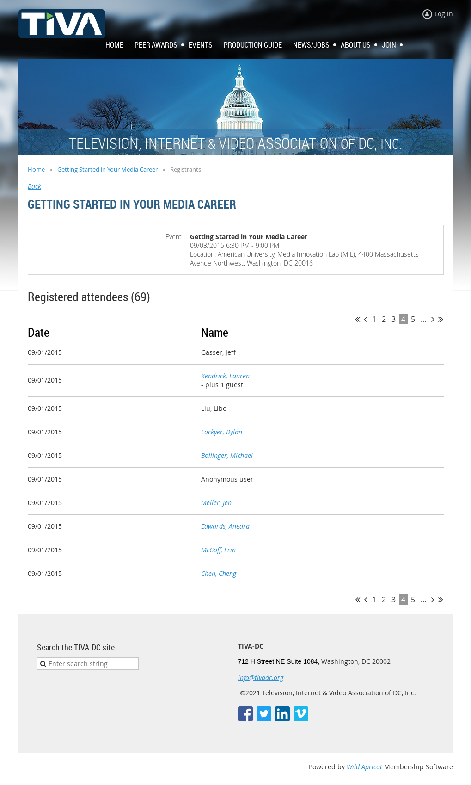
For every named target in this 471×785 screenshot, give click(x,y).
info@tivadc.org (260, 677)
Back (34, 186)
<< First (357, 319)
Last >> (440, 319)
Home (36, 169)
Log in (443, 13)
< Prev (365, 319)
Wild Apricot (364, 766)
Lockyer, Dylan (221, 431)
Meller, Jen (216, 502)
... (423, 319)
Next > (432, 319)
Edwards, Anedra (225, 526)
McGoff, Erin (218, 549)
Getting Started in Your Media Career (107, 169)
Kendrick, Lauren (225, 375)
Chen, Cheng (218, 573)
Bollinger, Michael (227, 455)
